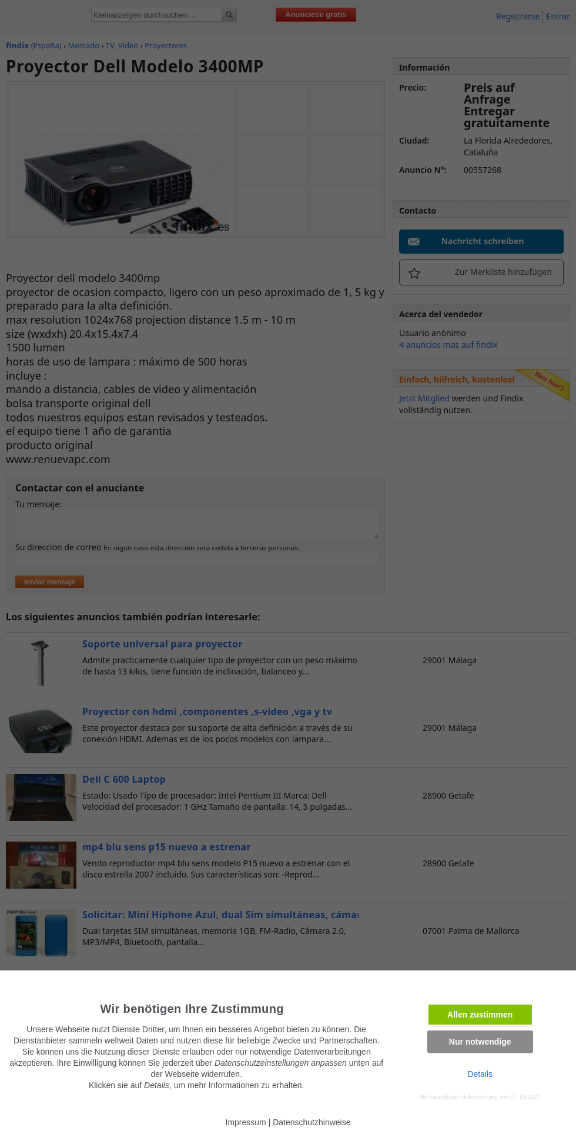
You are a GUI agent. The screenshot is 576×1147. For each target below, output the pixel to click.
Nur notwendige (480, 1041)
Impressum (246, 1122)
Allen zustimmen (480, 1014)
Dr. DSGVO (525, 1097)
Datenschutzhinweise (311, 1122)
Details (480, 1074)
